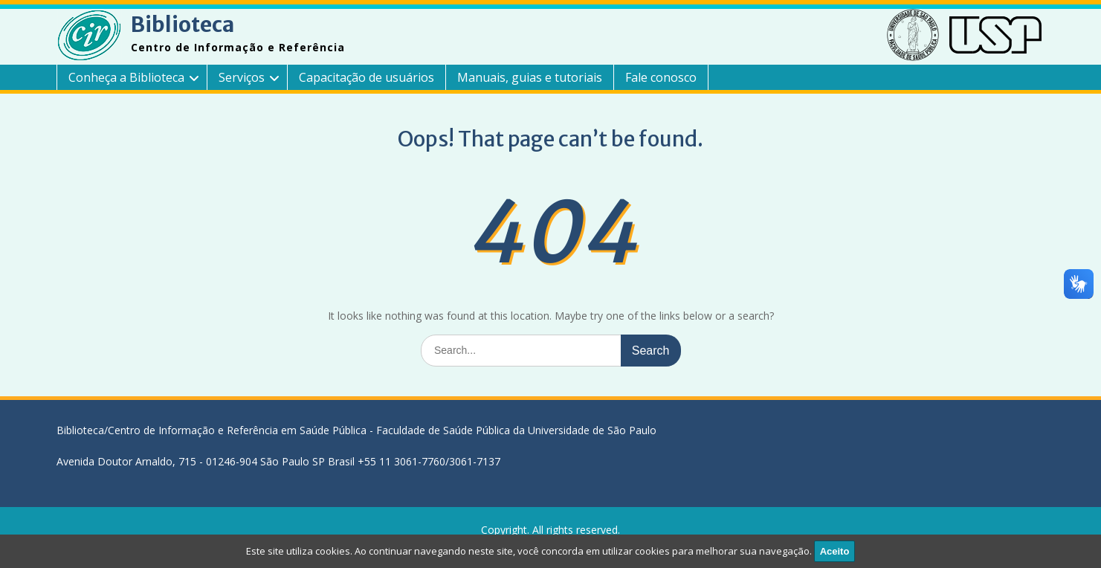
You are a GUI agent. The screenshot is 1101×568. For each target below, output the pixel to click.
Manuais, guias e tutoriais (529, 77)
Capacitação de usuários (366, 77)
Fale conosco (661, 77)
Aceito (835, 551)
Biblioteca (182, 24)
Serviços (242, 77)
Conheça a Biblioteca (126, 77)
